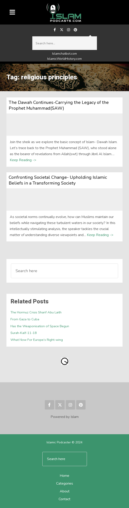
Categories (64, 483)
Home (64, 475)
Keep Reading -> (23, 160)
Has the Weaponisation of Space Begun (39, 326)
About (65, 491)
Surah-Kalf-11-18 (23, 333)
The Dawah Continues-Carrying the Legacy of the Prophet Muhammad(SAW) (59, 105)
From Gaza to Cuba (24, 319)
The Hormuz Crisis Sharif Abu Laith (35, 312)
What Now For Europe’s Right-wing (36, 339)
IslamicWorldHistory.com (64, 59)
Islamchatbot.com (64, 53)
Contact (64, 499)
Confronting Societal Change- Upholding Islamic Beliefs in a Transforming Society (58, 180)
